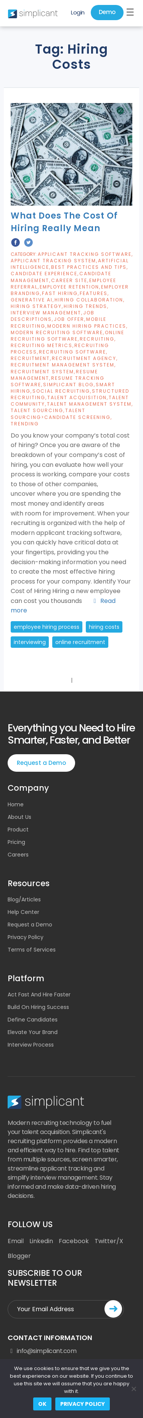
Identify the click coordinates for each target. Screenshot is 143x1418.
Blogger (19, 1255)
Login (78, 12)
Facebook (74, 1241)
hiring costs (104, 627)
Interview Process (31, 1044)
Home (16, 804)
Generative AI (32, 300)
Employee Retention (69, 287)
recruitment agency (84, 358)
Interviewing (30, 642)
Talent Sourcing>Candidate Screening (61, 413)
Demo (107, 12)
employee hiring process (46, 627)
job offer (69, 319)
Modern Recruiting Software (57, 332)
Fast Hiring (60, 293)
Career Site (69, 280)
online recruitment (80, 642)
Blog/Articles (24, 899)
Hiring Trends (85, 306)
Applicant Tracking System (53, 260)
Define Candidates (33, 1019)
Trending (25, 423)
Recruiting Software (72, 352)
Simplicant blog (68, 384)
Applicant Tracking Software (85, 254)
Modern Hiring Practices (86, 326)
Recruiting (97, 339)
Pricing (16, 842)
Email (16, 1241)
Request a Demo (41, 763)
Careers (18, 854)
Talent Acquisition (77, 397)
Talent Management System (89, 404)
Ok (42, 1404)
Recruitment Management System (62, 365)
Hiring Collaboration (89, 300)
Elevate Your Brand (33, 1032)
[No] (133, 1389)
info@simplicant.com (42, 1351)
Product (18, 829)
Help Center (23, 912)
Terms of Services (32, 949)
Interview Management (46, 312)
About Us (19, 817)
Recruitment (30, 358)
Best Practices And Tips (89, 267)
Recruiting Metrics (41, 345)
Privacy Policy (25, 937)
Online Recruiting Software (67, 335)
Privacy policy (82, 1404)
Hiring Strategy (36, 306)
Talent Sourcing (37, 410)
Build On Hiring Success (38, 1007)
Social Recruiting (61, 391)
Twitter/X (109, 1241)
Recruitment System (42, 371)
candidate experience (44, 273)
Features (94, 293)
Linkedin (41, 1241)
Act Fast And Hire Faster (39, 994)
